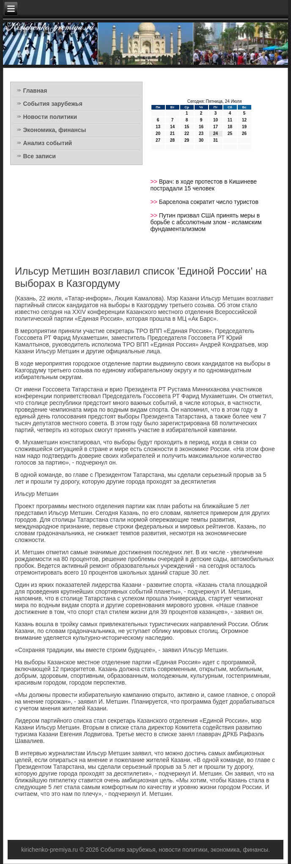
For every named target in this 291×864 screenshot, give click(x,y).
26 (244, 133)
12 (244, 120)
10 (215, 120)
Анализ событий (47, 143)
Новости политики (50, 116)
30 (201, 140)
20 (158, 133)
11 (230, 120)
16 (201, 126)
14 (172, 126)
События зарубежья (52, 103)
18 (230, 126)
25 (230, 133)
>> (155, 181)
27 (158, 140)
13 (158, 126)
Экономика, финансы (54, 130)
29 (186, 140)
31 (215, 140)
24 (215, 133)
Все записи (39, 156)
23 (201, 133)
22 (186, 133)
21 (172, 133)
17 (215, 126)
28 (172, 140)
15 (186, 126)
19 (244, 126)
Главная (35, 90)
